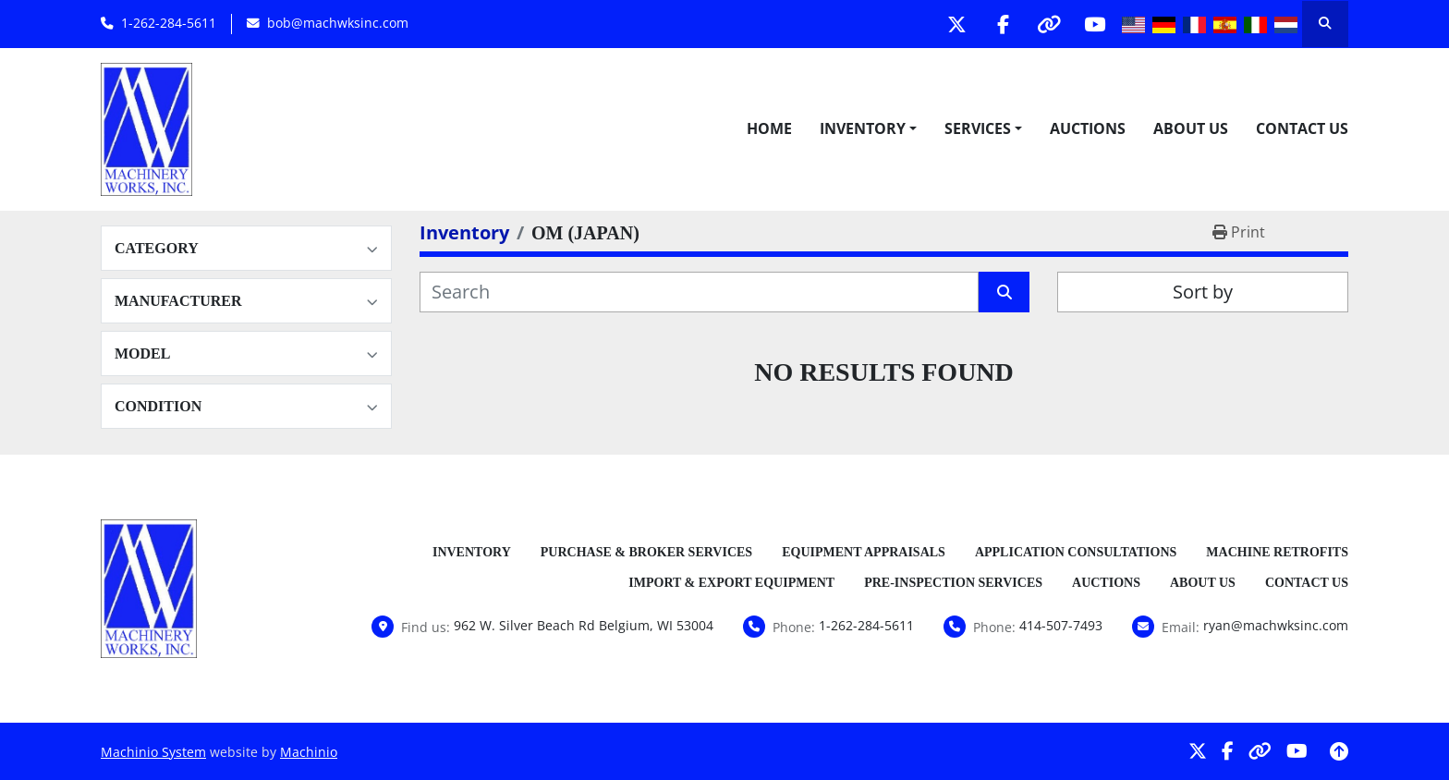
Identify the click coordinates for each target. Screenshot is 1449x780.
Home (769, 128)
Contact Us (1302, 128)
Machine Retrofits (1277, 552)
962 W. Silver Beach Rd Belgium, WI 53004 (583, 625)
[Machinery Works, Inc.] (149, 587)
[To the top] (1339, 751)
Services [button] (977, 128)
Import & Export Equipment (731, 583)
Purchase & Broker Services (646, 552)
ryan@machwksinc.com (1275, 625)
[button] (868, 128)
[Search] (699, 292)
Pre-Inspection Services (953, 583)
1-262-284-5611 (168, 22)
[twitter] (953, 24)
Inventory (863, 128)
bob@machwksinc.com (337, 22)
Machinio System (153, 752)
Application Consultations (1075, 552)
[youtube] (1094, 24)
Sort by (1203, 291)
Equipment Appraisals (863, 552)
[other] (1047, 24)
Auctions (1088, 128)
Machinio (308, 752)
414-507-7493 (1060, 625)
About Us (1190, 128)
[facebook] (1000, 24)
